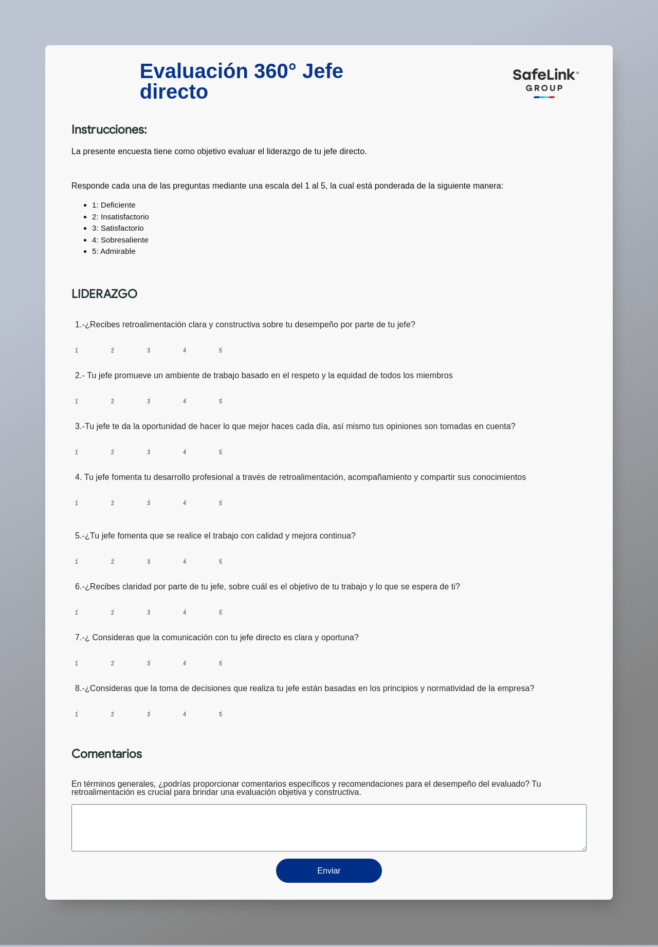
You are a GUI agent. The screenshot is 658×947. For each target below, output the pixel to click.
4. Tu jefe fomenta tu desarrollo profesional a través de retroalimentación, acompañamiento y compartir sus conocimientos (300, 477)
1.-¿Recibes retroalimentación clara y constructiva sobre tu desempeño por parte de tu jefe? (245, 325)
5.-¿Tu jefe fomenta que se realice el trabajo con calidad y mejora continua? (215, 536)
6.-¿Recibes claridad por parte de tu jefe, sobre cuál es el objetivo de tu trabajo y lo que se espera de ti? (267, 587)
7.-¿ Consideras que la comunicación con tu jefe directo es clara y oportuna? (217, 638)
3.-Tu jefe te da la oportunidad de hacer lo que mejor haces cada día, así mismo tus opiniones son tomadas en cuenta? (295, 426)
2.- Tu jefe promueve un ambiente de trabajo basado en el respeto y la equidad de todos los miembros (264, 376)
